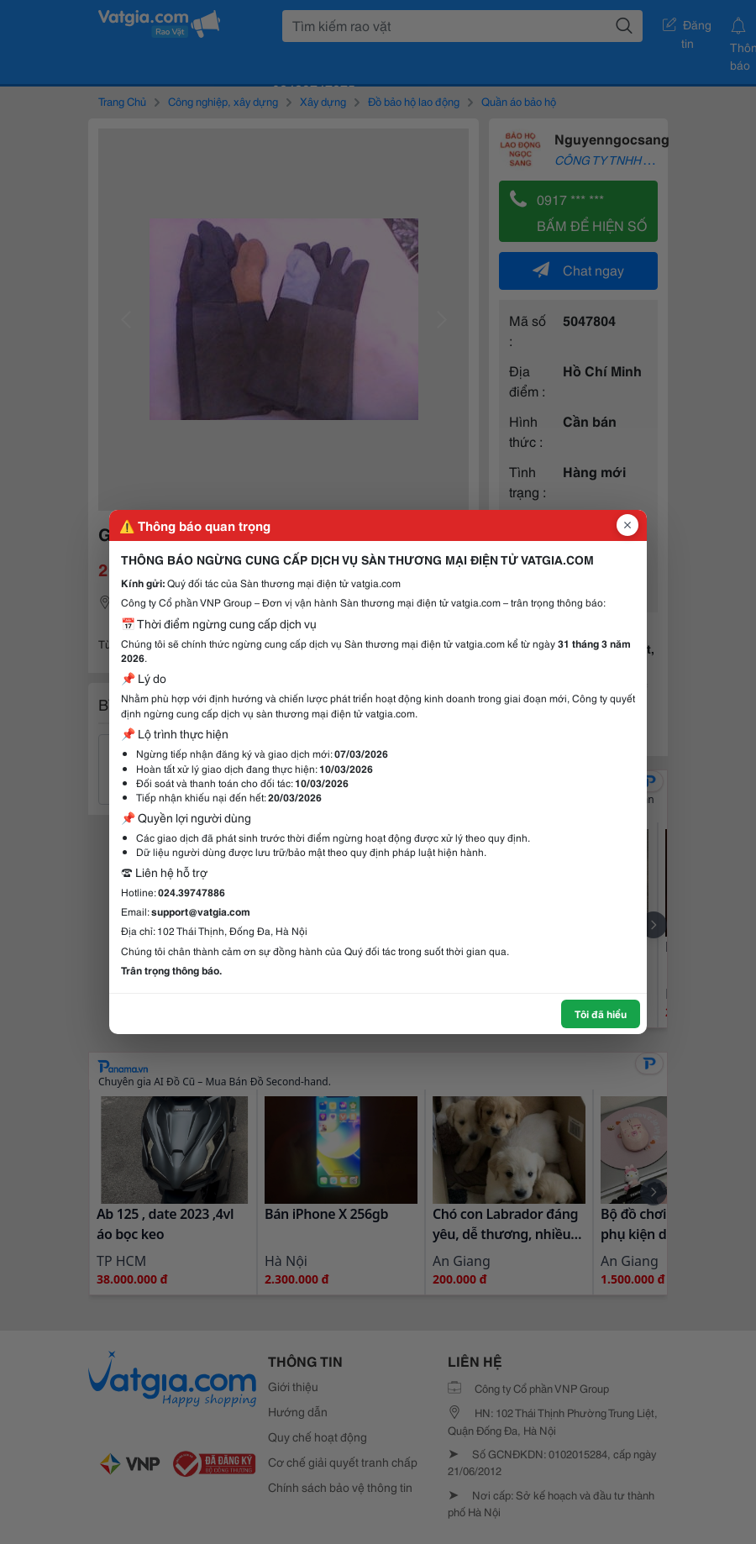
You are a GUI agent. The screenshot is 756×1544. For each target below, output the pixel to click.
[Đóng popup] (627, 525)
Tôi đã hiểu (601, 1013)
